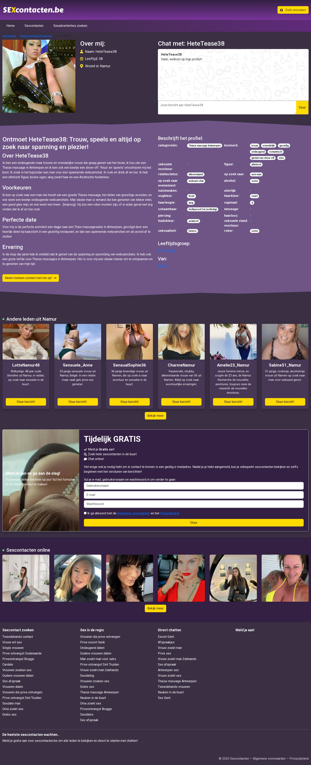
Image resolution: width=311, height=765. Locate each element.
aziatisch (194, 221)
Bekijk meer (155, 416)
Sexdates (86, 714)
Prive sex (164, 653)
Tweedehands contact (17, 637)
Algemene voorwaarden (133, 513)
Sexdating (87, 675)
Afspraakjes (166, 642)
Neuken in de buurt (93, 698)
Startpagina (9, 35)
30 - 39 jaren (166, 250)
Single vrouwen (13, 648)
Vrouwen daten (12, 687)
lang (191, 202)
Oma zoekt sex (12, 709)
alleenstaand (196, 174)
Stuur (302, 107)
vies (281, 158)
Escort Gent (166, 637)
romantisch (275, 151)
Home (10, 26)
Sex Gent (164, 698)
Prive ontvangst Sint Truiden (21, 698)
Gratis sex (9, 714)
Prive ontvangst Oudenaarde (22, 653)
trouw (254, 145)
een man (256, 174)
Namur (162, 266)
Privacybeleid (169, 513)
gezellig (284, 145)
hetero (193, 231)
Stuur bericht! (26, 402)
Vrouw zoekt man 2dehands (99, 670)
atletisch (256, 164)
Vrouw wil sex (12, 642)
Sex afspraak (11, 681)
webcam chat (196, 181)
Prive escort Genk (92, 642)
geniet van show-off (262, 158)
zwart (254, 196)
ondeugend (258, 151)
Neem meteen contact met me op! (30, 278)
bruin (191, 196)
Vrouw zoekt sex (169, 675)
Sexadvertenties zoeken (70, 26)
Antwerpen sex (168, 670)
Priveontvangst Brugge (18, 659)
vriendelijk (269, 145)
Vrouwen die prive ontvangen (22, 692)
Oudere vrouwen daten (18, 675)
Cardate (7, 664)
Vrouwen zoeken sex (17, 670)
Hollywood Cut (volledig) (203, 209)
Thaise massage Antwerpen (35, 35)
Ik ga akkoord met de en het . (132, 513)
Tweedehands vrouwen (174, 687)
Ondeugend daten (92, 648)
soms (254, 181)
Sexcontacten (34, 26)
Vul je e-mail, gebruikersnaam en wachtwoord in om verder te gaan (194, 484)
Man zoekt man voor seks (98, 659)
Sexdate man (11, 703)
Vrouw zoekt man (170, 648)
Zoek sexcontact (293, 10)
